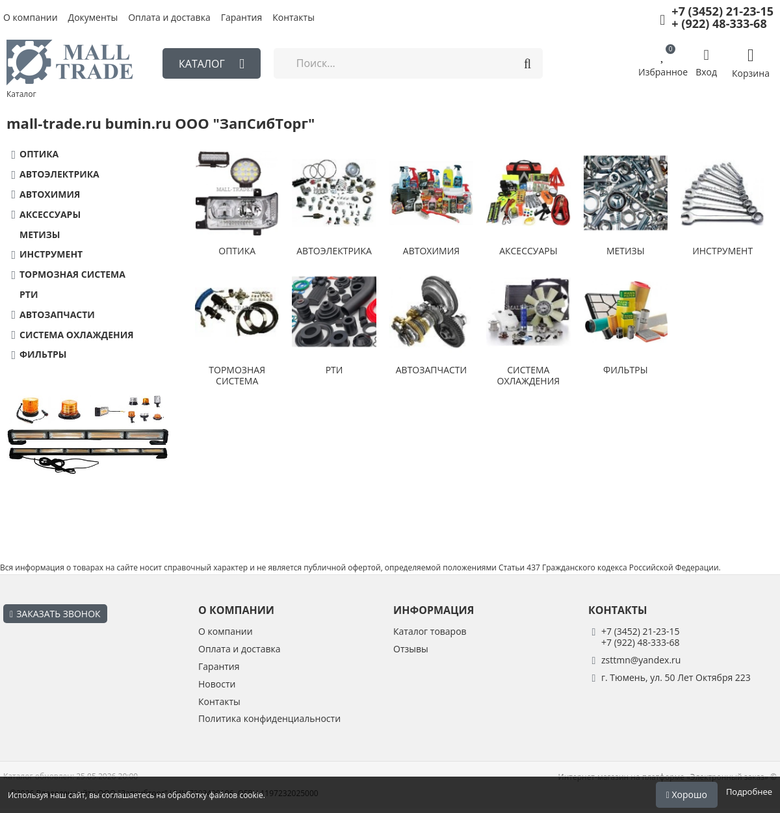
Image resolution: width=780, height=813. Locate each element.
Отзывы (410, 649)
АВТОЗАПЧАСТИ (57, 315)
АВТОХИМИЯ (50, 194)
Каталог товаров (430, 631)
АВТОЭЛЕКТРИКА (59, 174)
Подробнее (749, 791)
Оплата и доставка (169, 17)
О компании (30, 17)
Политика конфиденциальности (269, 719)
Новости (216, 684)
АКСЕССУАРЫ (50, 214)
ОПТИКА (39, 154)
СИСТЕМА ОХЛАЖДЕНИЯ (77, 335)
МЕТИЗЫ (40, 235)
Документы (93, 17)
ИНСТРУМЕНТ (51, 254)
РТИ (29, 294)
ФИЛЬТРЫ (43, 354)
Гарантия (242, 17)
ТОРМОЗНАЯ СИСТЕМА (72, 274)
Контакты (293, 17)
